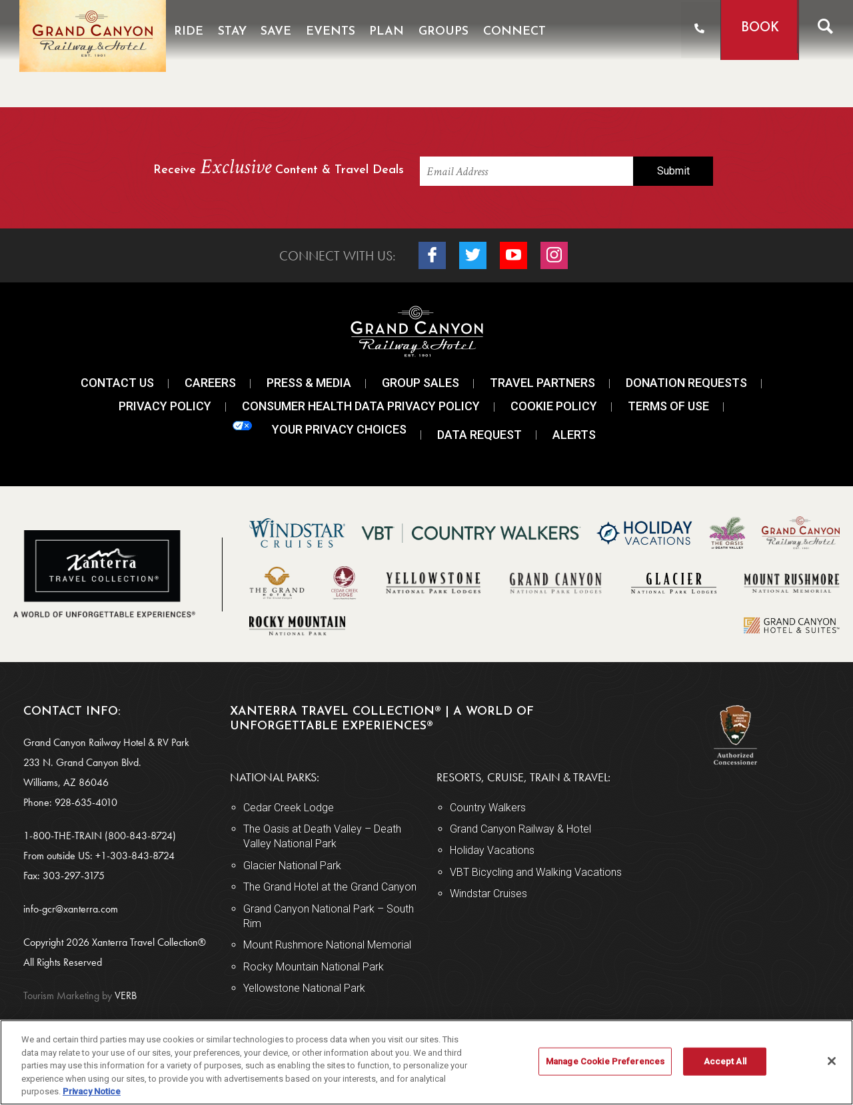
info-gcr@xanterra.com (70, 909)
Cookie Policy (553, 406)
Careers (210, 383)
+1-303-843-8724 (135, 856)
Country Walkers (488, 807)
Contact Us (117, 383)
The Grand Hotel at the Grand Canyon (330, 887)
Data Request (479, 435)
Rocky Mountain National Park (313, 966)
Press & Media (309, 383)
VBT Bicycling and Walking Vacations (536, 872)
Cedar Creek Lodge (288, 807)
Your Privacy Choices (320, 428)
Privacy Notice (92, 1091)
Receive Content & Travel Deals (278, 168)
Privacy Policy (165, 406)
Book (758, 28)
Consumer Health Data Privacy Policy (361, 406)
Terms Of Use (668, 406)
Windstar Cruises (488, 893)
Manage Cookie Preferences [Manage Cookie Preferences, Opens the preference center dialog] (605, 1061)
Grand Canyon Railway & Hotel (520, 829)
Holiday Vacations (492, 850)
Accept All (725, 1061)
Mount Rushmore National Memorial (327, 944)
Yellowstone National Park (304, 988)
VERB (80, 995)
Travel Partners (542, 383)
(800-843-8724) (140, 836)
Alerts (574, 435)
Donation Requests (686, 383)
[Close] (831, 1061)
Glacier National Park (292, 865)
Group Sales (420, 383)
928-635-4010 (86, 802)
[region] (426, 1062)
